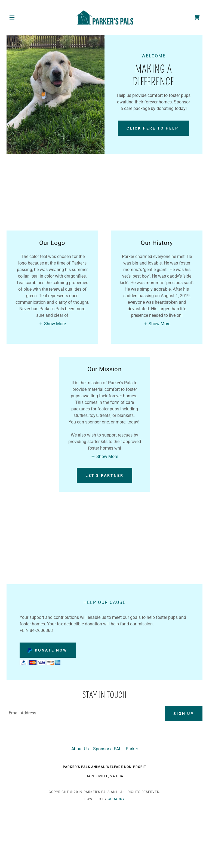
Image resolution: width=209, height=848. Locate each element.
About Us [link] (80, 748)
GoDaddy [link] (116, 799)
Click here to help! (153, 128)
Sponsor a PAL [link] (107, 748)
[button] (21, 17)
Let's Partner (104, 475)
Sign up (183, 713)
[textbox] (82, 713)
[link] (104, 17)
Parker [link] (132, 748)
